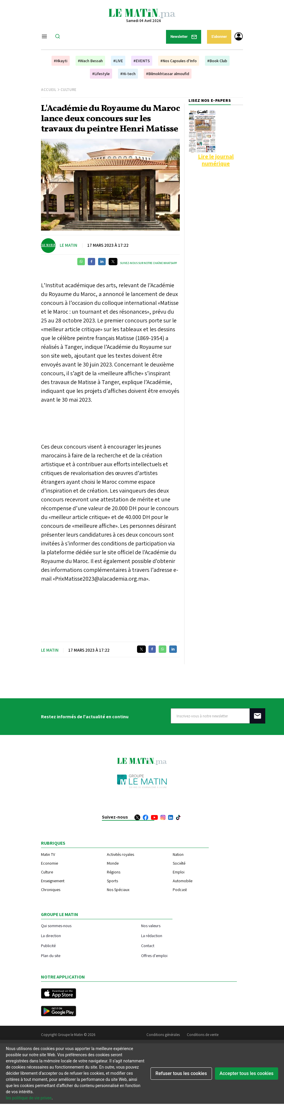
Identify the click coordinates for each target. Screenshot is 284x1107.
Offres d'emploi (154, 955)
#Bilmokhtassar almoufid (167, 73)
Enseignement (52, 880)
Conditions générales (163, 1034)
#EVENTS (142, 60)
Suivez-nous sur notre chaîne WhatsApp (148, 263)
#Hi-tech (128, 73)
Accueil (49, 89)
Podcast (180, 889)
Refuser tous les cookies (181, 1073)
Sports (112, 880)
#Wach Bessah (90, 60)
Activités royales (120, 854)
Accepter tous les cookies (246, 1073)
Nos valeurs (150, 925)
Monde (113, 863)
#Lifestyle (101, 73)
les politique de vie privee (29, 1098)
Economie (49, 863)
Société (179, 863)
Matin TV (48, 854)
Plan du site (50, 955)
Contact (147, 945)
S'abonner (219, 37)
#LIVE (118, 60)
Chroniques (50, 889)
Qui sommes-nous (56, 925)
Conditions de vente (202, 1034)
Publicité (48, 945)
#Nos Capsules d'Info (178, 60)
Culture (69, 89)
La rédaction (151, 935)
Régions (113, 872)
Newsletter (183, 37)
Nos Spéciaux (118, 889)
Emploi (178, 872)
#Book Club (217, 60)
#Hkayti (60, 60)
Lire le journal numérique (216, 160)
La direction (51, 935)
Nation (178, 854)
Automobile (182, 880)
